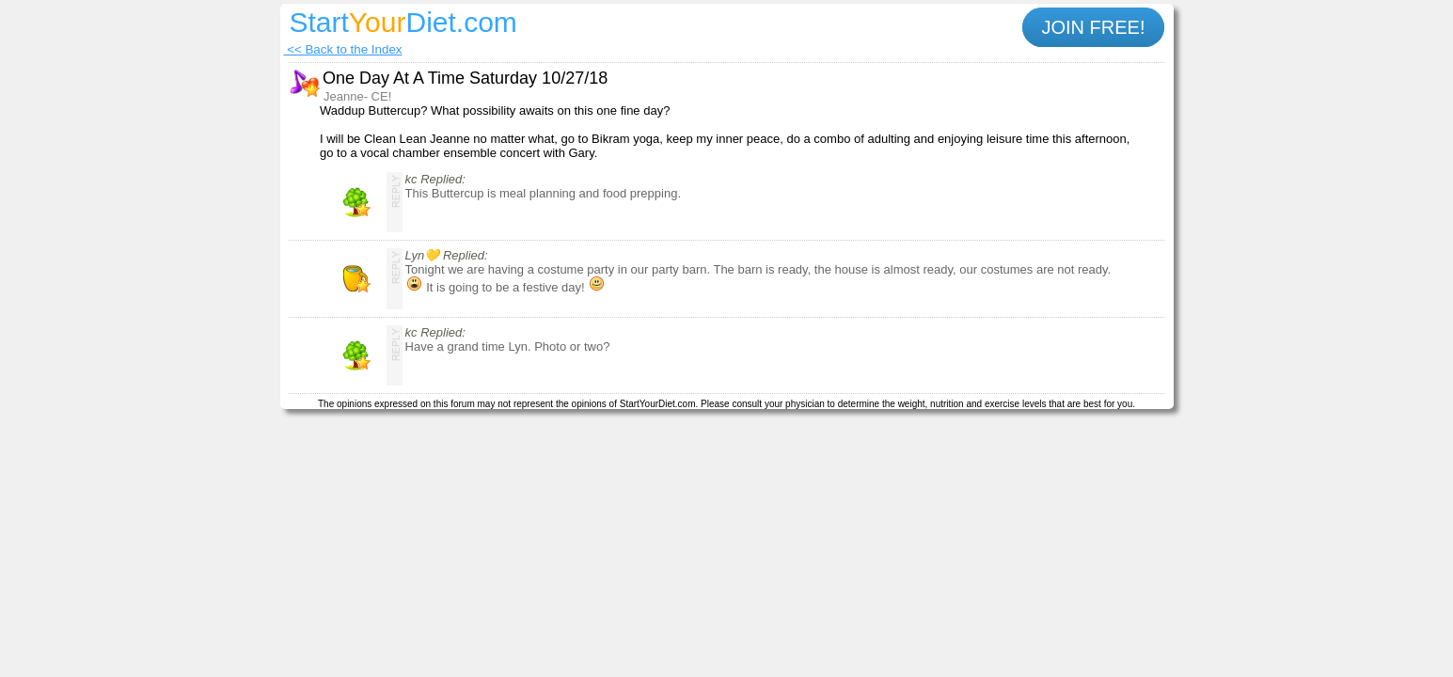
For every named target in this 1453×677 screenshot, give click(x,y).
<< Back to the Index (343, 49)
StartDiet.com (403, 22)
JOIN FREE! (1093, 27)
